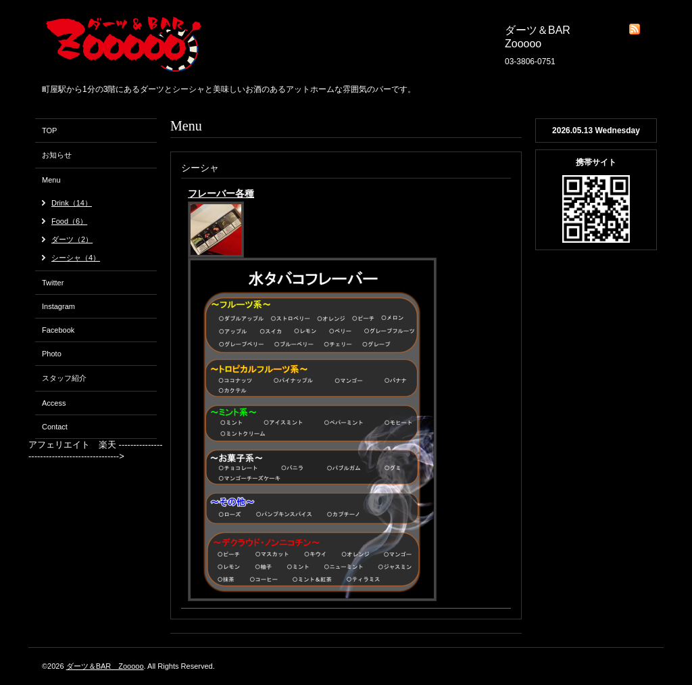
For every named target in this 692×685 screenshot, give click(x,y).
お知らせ (57, 155)
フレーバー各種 (221, 193)
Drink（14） (71, 203)
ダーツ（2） (72, 239)
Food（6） (69, 221)
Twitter (53, 283)
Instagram (58, 306)
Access (54, 403)
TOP (49, 130)
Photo (51, 354)
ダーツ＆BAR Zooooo (105, 666)
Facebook (58, 330)
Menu (51, 180)
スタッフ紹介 (64, 378)
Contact (55, 427)
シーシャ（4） (75, 258)
